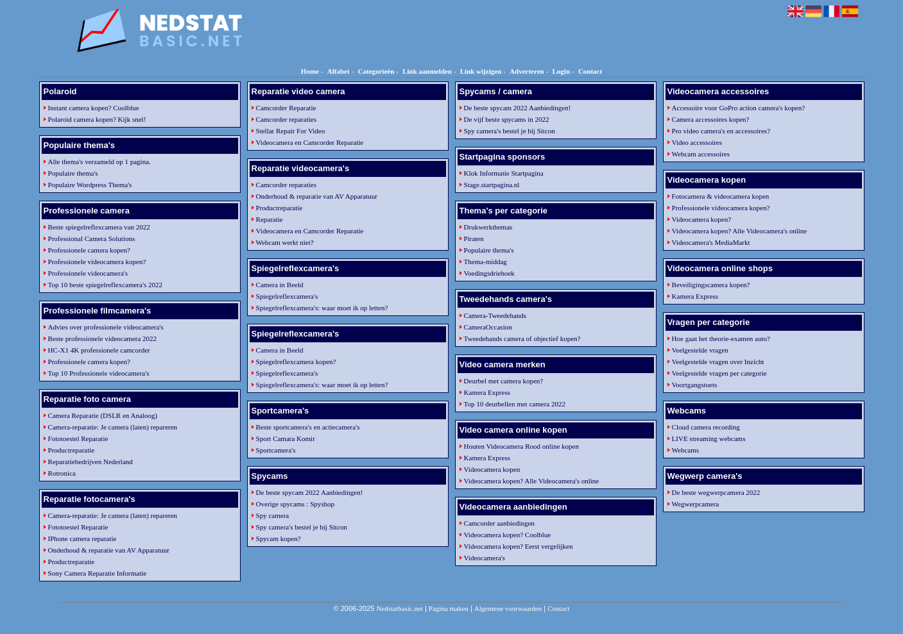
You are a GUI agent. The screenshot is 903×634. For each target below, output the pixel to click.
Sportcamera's (276, 450)
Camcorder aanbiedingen (499, 523)
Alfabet (338, 71)
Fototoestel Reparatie (78, 438)
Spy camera (272, 515)
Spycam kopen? (278, 538)
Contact (590, 71)
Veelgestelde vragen (700, 350)
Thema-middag (485, 261)
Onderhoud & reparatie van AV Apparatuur (108, 550)
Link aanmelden (427, 71)
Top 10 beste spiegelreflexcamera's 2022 (105, 284)
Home (310, 71)
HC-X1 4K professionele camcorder (99, 350)
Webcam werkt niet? (285, 242)
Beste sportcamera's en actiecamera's (308, 427)
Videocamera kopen (492, 469)
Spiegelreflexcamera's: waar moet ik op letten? (322, 308)
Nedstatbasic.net (399, 608)
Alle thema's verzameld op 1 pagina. (99, 161)
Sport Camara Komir (285, 438)
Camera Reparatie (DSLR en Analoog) (102, 415)
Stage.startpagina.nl (492, 184)
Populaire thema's (73, 173)
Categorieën (375, 71)
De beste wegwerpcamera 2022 (716, 492)
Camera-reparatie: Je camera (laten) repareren (113, 427)
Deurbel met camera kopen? (504, 381)
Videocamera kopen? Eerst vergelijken (518, 546)
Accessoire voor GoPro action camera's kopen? (738, 108)
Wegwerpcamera (695, 504)
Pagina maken (449, 608)
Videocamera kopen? (702, 219)
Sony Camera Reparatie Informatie (97, 573)
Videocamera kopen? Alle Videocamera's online (531, 481)
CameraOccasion (488, 327)
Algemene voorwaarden (508, 608)
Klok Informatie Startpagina (504, 173)
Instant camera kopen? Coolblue (93, 108)
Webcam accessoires (701, 154)
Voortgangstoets (695, 384)
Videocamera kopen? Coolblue (507, 534)
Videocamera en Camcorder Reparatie (310, 142)
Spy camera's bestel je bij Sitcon (301, 527)
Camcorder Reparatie (286, 108)
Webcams (686, 450)
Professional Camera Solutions (91, 238)
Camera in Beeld (280, 284)
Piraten (474, 238)
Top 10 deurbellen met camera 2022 (514, 404)
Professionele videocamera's (88, 273)
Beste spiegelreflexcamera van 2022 (99, 227)
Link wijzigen (480, 71)
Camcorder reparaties (286, 119)
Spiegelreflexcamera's (287, 296)
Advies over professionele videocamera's (106, 327)
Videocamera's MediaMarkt (711, 242)
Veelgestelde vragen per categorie (719, 373)
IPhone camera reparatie (82, 538)
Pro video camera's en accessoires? (721, 131)
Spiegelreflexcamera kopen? (296, 361)
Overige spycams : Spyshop (295, 504)
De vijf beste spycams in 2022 (506, 119)
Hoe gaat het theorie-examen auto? (721, 338)
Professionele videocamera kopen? (97, 261)
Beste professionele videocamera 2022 (102, 338)
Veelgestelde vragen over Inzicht (718, 361)
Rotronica (62, 473)
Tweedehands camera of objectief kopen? (522, 338)
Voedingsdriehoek (489, 273)
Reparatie (269, 219)
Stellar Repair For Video (290, 131)
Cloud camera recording (706, 427)
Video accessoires (697, 142)
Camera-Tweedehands (495, 315)
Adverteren (527, 71)
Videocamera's (484, 558)
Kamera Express (487, 392)
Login (562, 71)
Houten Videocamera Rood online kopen (521, 446)
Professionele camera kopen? (89, 250)
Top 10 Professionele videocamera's (99, 373)
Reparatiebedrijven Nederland (90, 461)
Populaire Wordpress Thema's (90, 184)
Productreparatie (71, 450)
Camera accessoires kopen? (711, 119)
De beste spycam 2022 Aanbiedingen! (309, 492)
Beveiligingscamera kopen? (711, 284)
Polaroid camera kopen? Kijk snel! (97, 119)
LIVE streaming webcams (709, 438)
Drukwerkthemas (488, 227)
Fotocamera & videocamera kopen (721, 196)
